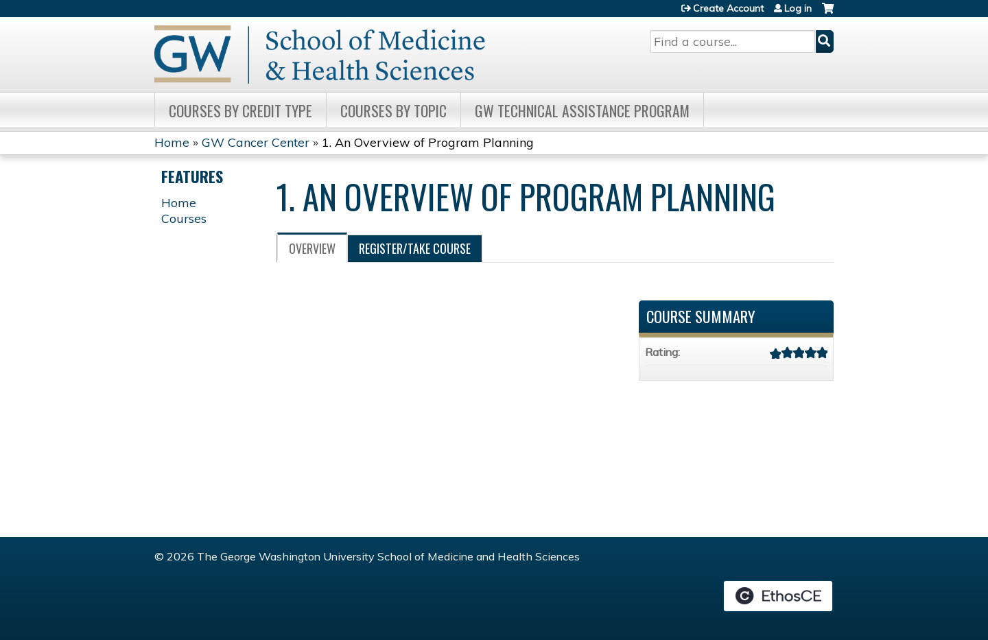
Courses (184, 218)
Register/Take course (415, 248)
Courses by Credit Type (240, 110)
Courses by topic (393, 110)
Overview (312, 248)
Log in (798, 8)
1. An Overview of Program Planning (428, 142)
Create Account (728, 8)
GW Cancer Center (255, 142)
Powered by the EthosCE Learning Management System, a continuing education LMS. (778, 596)
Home (171, 142)
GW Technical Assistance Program (582, 110)
